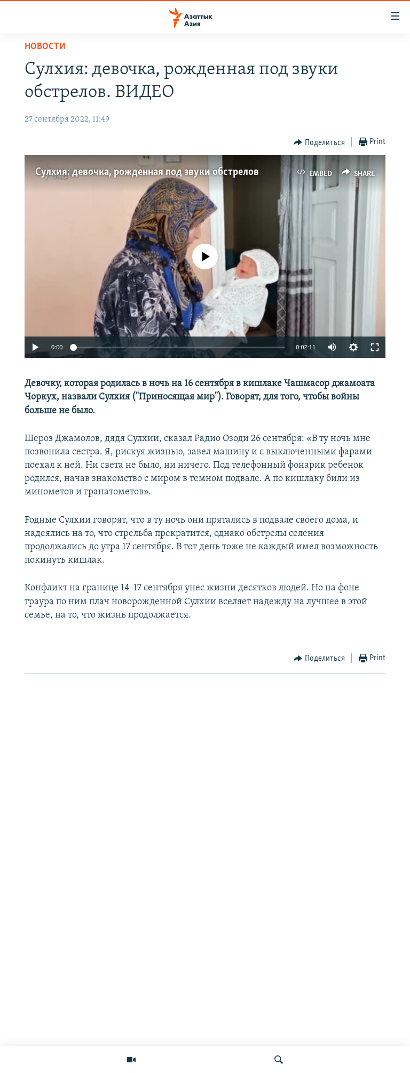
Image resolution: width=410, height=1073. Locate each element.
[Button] (319, 142)
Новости (45, 47)
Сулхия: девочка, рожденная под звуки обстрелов (147, 172)
